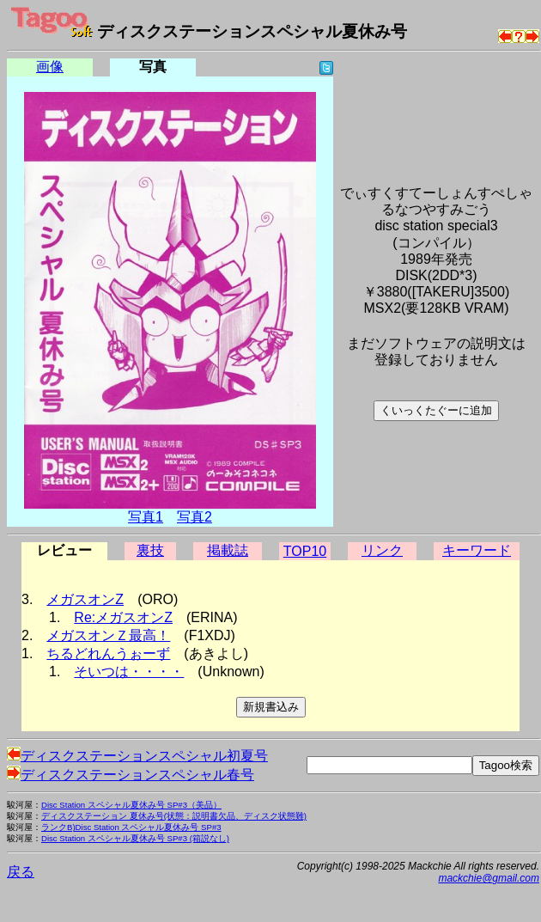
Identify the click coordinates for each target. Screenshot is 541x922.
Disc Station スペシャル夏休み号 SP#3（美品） (131, 804)
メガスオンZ (85, 599)
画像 (50, 66)
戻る (20, 871)
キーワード (476, 550)
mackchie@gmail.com (488, 878)
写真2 (194, 517)
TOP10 (304, 551)
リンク (382, 550)
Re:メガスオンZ (123, 617)
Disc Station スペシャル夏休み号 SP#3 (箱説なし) (135, 838)
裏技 (150, 550)
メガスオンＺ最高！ (108, 635)
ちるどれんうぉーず (108, 653)
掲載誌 (227, 550)
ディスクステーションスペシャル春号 (130, 774)
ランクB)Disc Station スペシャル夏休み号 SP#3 (131, 827)
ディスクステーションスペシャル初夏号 (137, 755)
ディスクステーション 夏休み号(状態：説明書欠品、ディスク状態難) (174, 816)
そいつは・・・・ (129, 671)
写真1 (145, 517)
